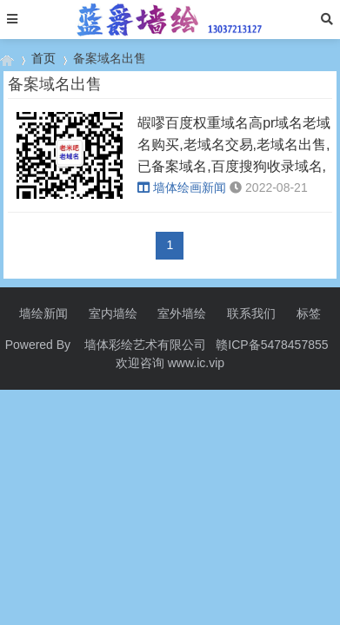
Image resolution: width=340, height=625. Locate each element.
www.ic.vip (196, 363)
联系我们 (251, 313)
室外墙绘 (181, 313)
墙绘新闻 (43, 313)
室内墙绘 (113, 313)
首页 (43, 58)
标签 (309, 313)
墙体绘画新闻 (181, 187)
